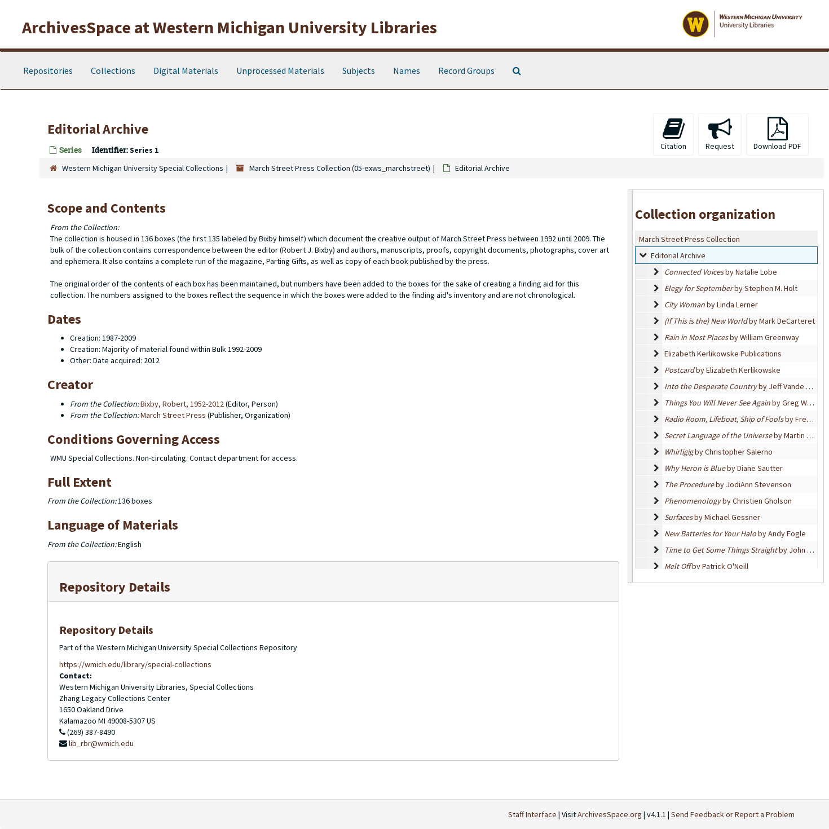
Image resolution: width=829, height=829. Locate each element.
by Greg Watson (745, 403)
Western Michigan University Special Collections (142, 168)
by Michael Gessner (712, 517)
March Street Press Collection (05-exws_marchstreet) (339, 168)
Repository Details (114, 587)
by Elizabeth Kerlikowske (722, 370)
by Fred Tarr (745, 419)
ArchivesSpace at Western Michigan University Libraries (229, 27)
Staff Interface (532, 814)
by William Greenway (731, 337)
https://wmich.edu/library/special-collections (135, 664)
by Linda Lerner (711, 304)
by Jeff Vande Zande (745, 386)
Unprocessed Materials (280, 70)
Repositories (48, 70)
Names (406, 70)
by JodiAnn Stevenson (727, 484)
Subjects (358, 70)
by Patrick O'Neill (706, 566)
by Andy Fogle (735, 533)
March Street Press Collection (689, 239)
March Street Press (173, 415)
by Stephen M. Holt (730, 288)
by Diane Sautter (723, 468)
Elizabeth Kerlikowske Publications (723, 354)
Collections (113, 70)
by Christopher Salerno (718, 452)
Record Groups (466, 70)
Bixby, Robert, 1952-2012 (182, 404)
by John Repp (744, 550)
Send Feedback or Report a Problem (733, 814)
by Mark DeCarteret (739, 321)
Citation (673, 134)
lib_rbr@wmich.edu (101, 743)
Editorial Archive (678, 255)
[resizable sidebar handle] (630, 386)
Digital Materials (185, 70)
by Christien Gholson (728, 501)
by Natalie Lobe (720, 272)
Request (719, 134)
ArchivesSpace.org (609, 814)
